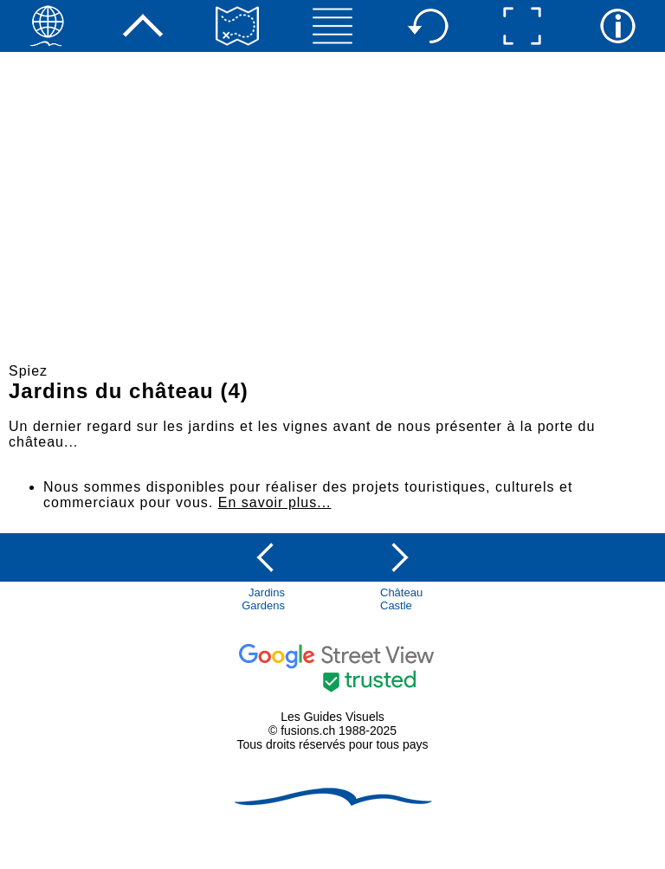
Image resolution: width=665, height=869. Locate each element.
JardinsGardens (263, 599)
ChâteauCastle (401, 599)
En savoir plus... (275, 502)
